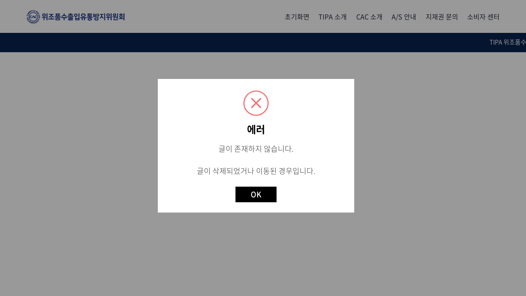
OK (256, 194)
